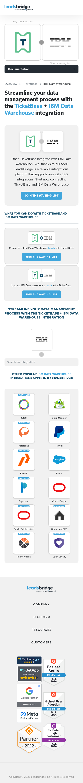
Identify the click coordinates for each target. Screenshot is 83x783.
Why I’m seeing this (23, 21)
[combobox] (41, 362)
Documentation (18, 69)
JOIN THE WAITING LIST (41, 195)
